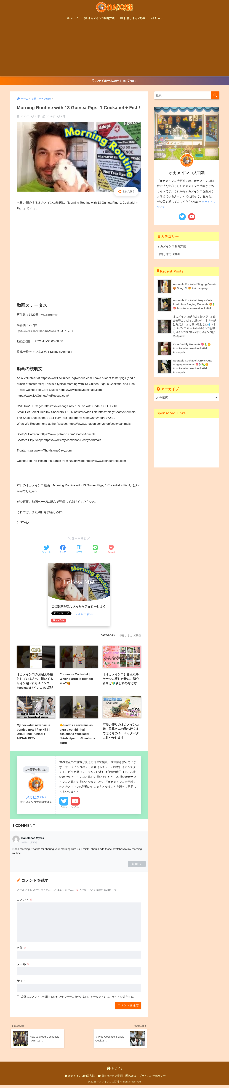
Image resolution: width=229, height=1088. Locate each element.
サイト (21, 982)
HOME (115, 1071)
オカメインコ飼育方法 (99, 18)
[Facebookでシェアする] (63, 549)
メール (23, 966)
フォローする (83, 614)
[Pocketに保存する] (111, 549)
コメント (25, 901)
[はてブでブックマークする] (79, 549)
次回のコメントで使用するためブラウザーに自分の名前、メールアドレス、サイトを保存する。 (78, 998)
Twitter (64, 809)
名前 (22, 949)
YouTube (75, 809)
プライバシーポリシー (152, 1078)
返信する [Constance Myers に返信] (136, 865)
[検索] (215, 96)
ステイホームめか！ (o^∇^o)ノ (114, 81)
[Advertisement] (114, 50)
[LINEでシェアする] (95, 550)
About (156, 18)
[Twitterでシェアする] (46, 549)
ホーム (73, 18)
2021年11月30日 (29, 844)
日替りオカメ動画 (132, 18)
